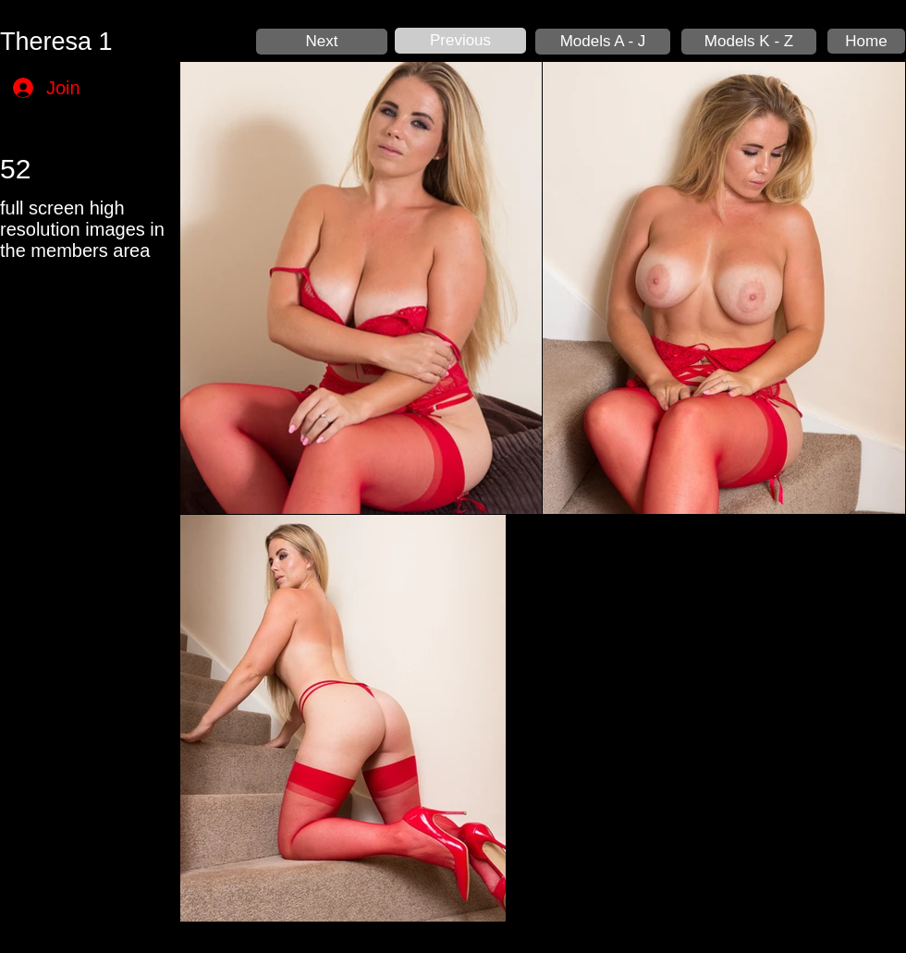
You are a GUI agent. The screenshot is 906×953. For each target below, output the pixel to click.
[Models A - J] (602, 42)
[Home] (866, 41)
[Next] (321, 42)
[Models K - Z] (748, 42)
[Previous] (460, 41)
